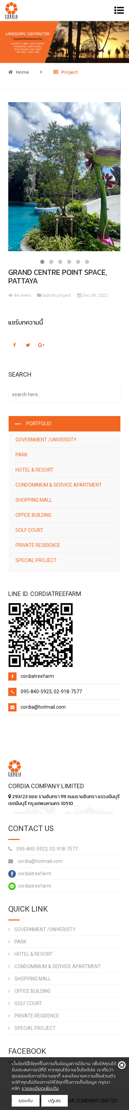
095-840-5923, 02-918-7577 (43, 849)
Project (65, 72)
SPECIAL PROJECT (36, 560)
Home (18, 72)
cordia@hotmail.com (35, 861)
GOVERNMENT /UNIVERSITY (46, 439)
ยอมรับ (26, 1100)
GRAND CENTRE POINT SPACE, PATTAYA (57, 276)
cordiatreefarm (29, 874)
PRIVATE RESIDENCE (37, 545)
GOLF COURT (29, 530)
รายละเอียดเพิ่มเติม (40, 1088)
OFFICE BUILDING (33, 515)
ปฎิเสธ (54, 1100)
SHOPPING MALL (33, 500)
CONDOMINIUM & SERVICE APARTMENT (58, 485)
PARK (21, 455)
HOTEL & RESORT (34, 470)
